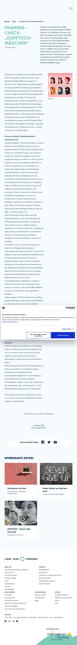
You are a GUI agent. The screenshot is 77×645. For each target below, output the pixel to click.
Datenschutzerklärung (9, 322)
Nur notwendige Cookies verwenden (38, 335)
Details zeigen (66, 329)
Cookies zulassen (63, 335)
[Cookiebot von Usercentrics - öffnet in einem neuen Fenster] (67, 308)
